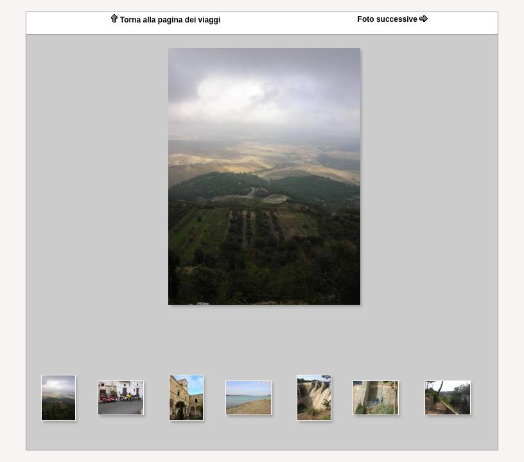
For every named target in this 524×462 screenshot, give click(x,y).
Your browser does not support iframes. (262, 204)
